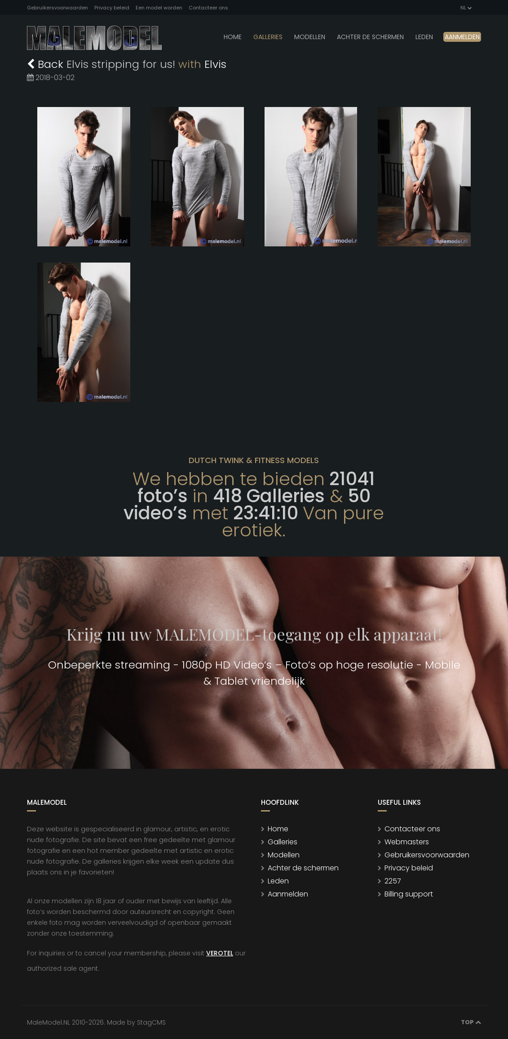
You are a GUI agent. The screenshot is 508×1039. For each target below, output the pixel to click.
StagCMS (151, 1022)
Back (46, 64)
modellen (309, 36)
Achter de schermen (370, 36)
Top (471, 1022)
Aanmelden (462, 36)
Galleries (268, 36)
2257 (392, 881)
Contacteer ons (208, 7)
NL (465, 7)
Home (233, 36)
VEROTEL (219, 953)
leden (424, 36)
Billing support (408, 894)
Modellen (284, 855)
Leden (278, 881)
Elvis (215, 64)
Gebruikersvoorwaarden (57, 7)
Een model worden (159, 7)
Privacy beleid (111, 7)
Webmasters (406, 842)
